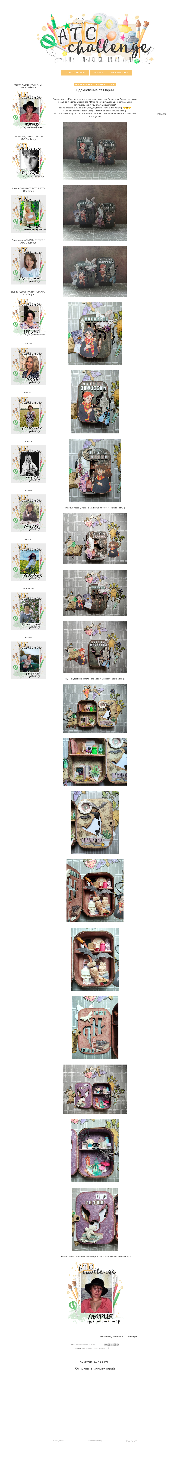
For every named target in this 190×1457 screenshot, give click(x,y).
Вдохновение (87, 1348)
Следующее (58, 1441)
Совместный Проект (107, 1348)
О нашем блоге (119, 73)
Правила (98, 73)
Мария (95, 1348)
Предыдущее (131, 1441)
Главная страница (75, 73)
